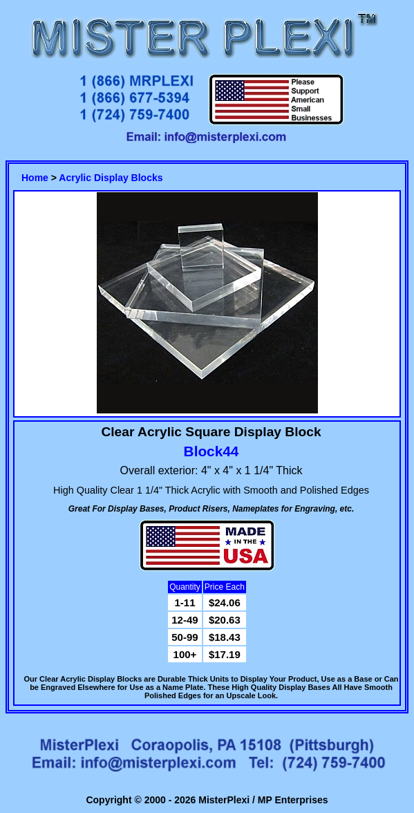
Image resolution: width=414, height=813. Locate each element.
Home (34, 177)
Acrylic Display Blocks (110, 177)
